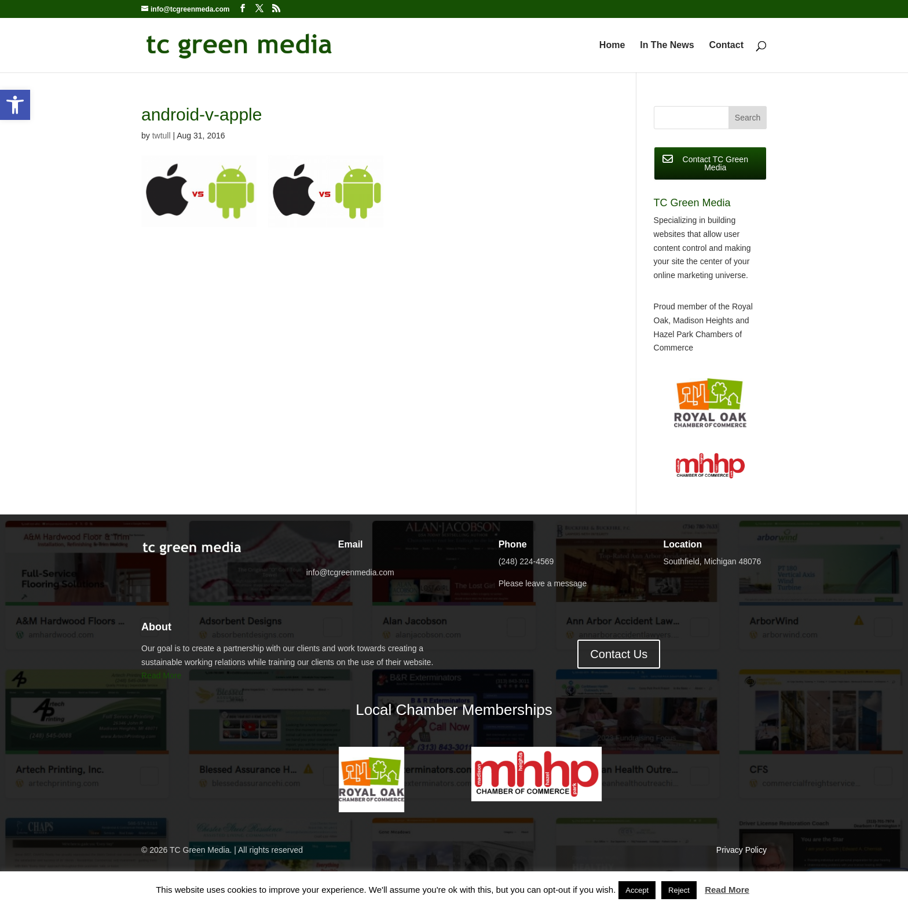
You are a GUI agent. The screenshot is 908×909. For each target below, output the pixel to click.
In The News (667, 45)
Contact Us (618, 654)
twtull (161, 135)
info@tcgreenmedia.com (350, 572)
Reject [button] (679, 890)
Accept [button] (637, 890)
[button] (15, 105)
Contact (726, 45)
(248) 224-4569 (526, 561)
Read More (161, 675)
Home (612, 45)
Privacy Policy (741, 850)
